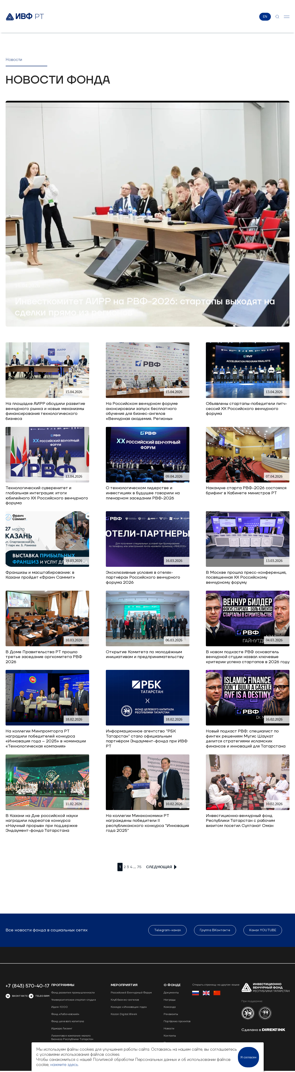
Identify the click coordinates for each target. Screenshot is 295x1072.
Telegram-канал (167, 930)
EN (265, 17)
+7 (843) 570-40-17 (27, 986)
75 (139, 867)
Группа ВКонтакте (215, 930)
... (134, 867)
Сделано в (263, 1030)
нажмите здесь (64, 1064)
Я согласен (248, 1057)
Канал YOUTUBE (262, 930)
